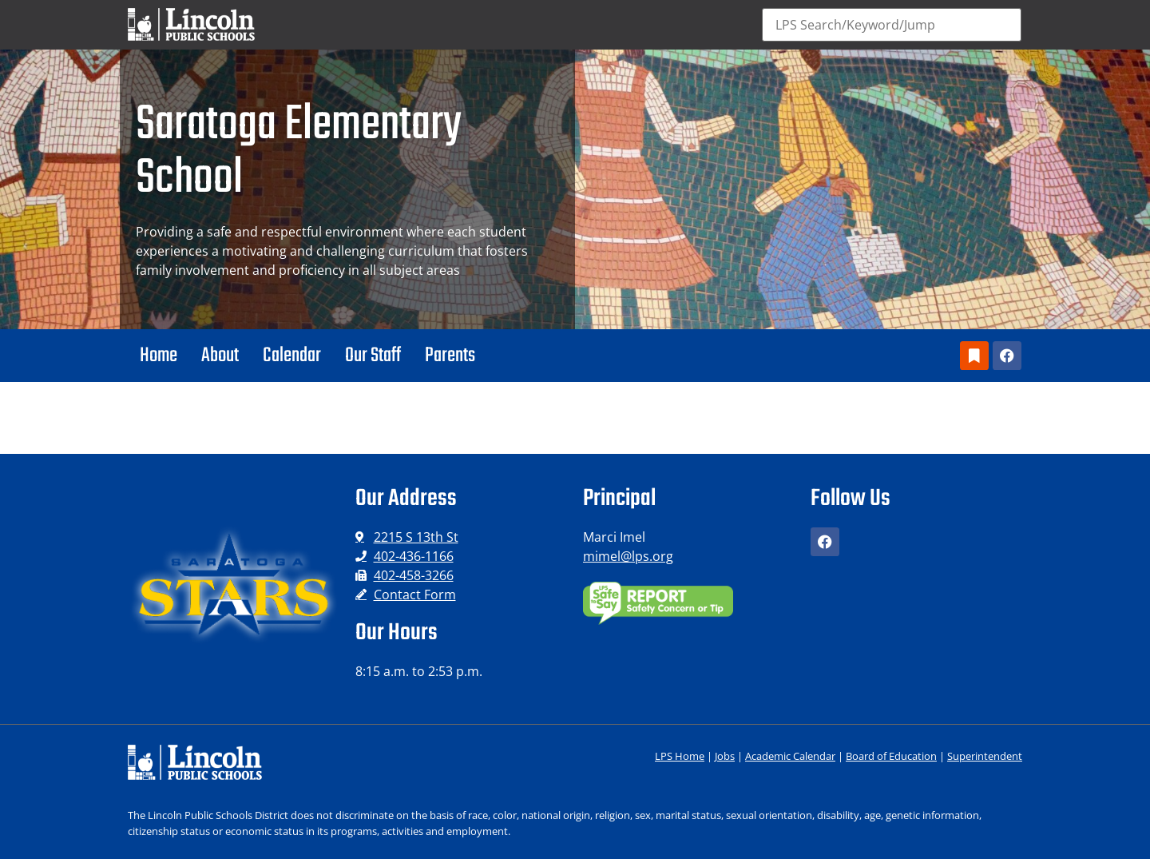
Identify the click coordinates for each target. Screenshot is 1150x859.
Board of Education (891, 756)
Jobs (725, 756)
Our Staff (373, 356)
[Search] (892, 25)
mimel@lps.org (628, 556)
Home (158, 356)
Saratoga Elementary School (299, 152)
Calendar (292, 356)
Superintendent (984, 756)
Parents (450, 356)
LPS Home (679, 756)
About (220, 356)
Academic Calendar (790, 756)
